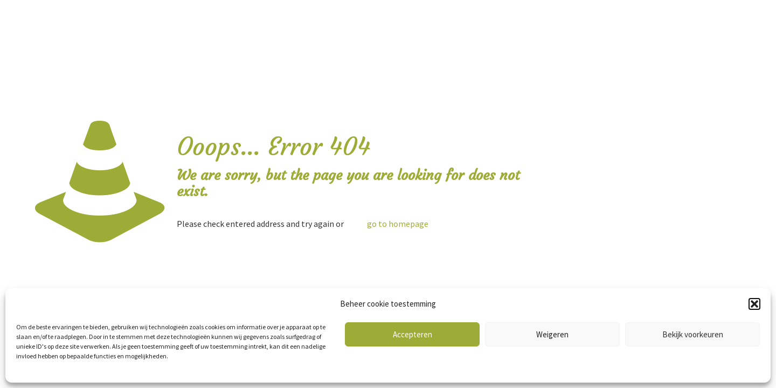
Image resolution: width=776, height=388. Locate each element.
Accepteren (412, 334)
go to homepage (397, 223)
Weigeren (552, 334)
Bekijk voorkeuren (692, 334)
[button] (754, 304)
